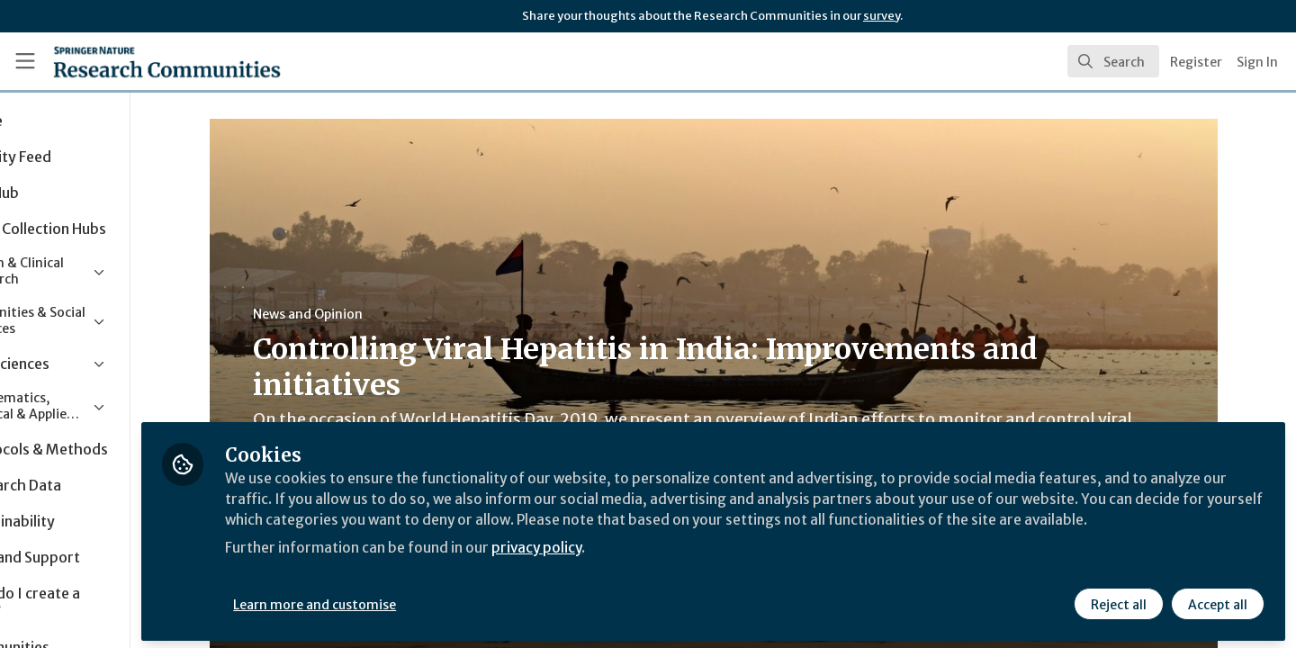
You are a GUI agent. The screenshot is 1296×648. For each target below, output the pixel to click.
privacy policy (641, 565)
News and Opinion (357, 314)
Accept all (1216, 600)
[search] (1113, 61)
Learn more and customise (415, 600)
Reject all (1118, 600)
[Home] (143, 61)
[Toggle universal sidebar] (25, 61)
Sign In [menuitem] (1257, 62)
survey (881, 15)
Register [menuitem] (1196, 62)
